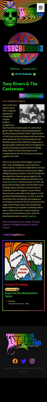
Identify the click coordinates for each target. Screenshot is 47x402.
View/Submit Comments (31, 96)
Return (15, 68)
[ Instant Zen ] (30, 68)
